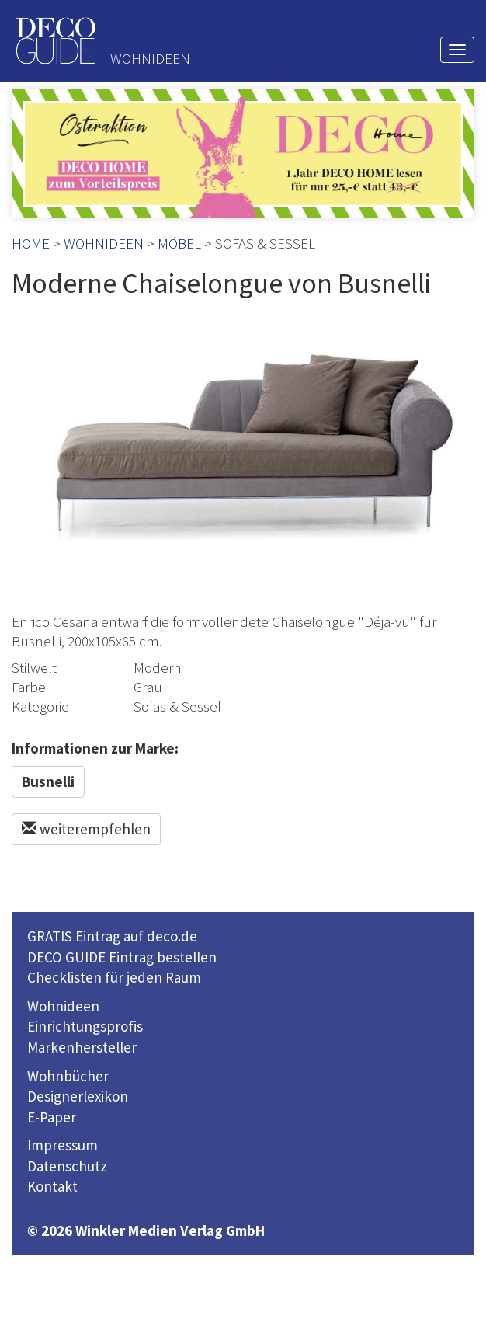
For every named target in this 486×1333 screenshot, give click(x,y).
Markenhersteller (82, 1047)
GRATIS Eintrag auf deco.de (112, 936)
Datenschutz (67, 1166)
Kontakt (52, 1186)
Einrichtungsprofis (85, 1026)
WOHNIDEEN (104, 243)
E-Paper (51, 1117)
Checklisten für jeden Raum (114, 977)
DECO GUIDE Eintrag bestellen (122, 957)
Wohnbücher (68, 1076)
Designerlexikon (77, 1096)
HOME (31, 243)
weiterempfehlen (86, 829)
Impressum (62, 1145)
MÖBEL (179, 243)
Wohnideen (63, 1006)
